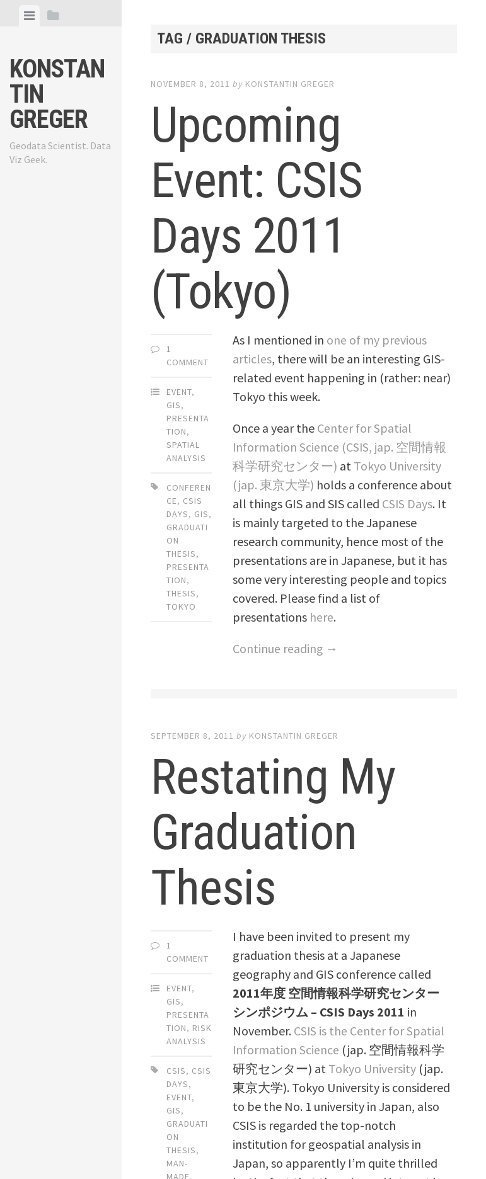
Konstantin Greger (290, 83)
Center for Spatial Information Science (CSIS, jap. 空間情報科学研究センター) (340, 447)
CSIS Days (407, 503)
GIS (173, 405)
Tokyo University (372, 1068)
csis (176, 1070)
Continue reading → (285, 648)
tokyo (181, 606)
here (321, 617)
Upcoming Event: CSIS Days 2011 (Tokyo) (259, 208)
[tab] (29, 15)
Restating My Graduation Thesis (276, 832)
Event (179, 391)
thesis (181, 593)
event (179, 1097)
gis (201, 514)
